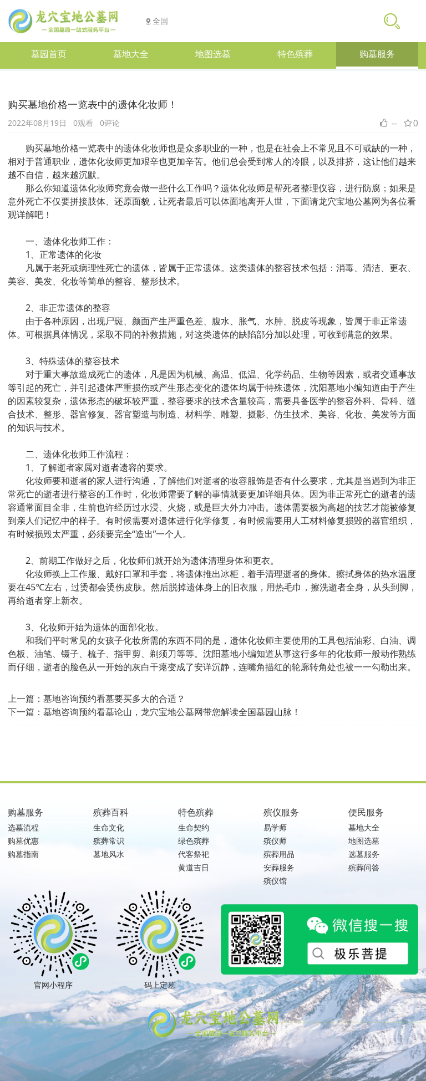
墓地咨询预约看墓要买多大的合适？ (114, 698)
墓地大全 (363, 827)
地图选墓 (363, 840)
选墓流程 (23, 827)
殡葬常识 (108, 840)
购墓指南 (23, 854)
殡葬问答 (363, 867)
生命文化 (108, 827)
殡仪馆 (275, 880)
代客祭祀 (193, 854)
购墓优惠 (23, 840)
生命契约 (193, 827)
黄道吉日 (193, 867)
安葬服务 (279, 867)
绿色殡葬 (193, 840)
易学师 (275, 827)
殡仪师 (275, 840)
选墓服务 (363, 854)
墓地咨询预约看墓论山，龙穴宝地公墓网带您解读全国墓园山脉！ (172, 712)
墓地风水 (108, 854)
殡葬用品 (279, 854)
